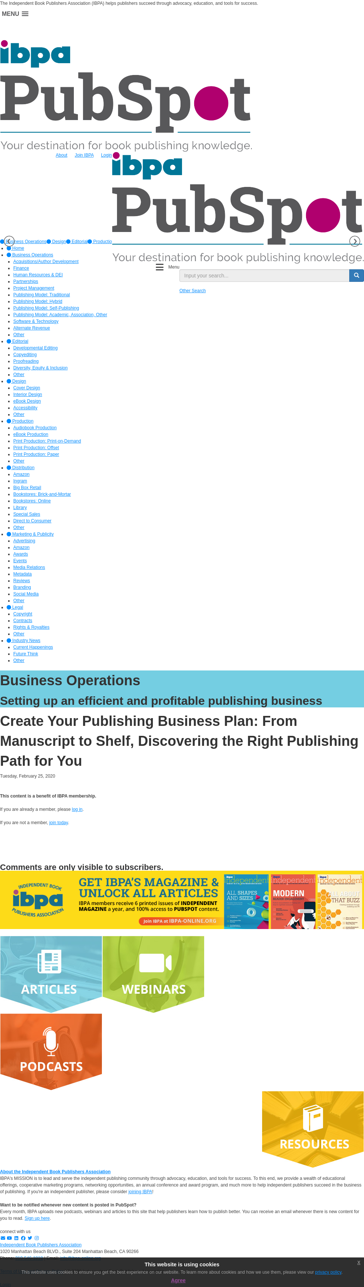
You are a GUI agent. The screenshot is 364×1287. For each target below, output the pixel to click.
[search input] (264, 275)
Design (56, 241)
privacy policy (328, 1272)
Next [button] (354, 241)
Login (106, 155)
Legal (15, 607)
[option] (56, 241)
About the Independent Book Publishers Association (55, 1171)
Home (15, 248)
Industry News (23, 640)
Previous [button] (9, 241)
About (61, 155)
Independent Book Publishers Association (41, 1244)
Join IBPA (84, 155)
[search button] (356, 275)
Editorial (77, 241)
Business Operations (30, 254)
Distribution (20, 467)
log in (77, 809)
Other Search (192, 290)
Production (100, 241)
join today (58, 822)
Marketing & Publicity (30, 534)
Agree (178, 1280)
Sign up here (37, 1218)
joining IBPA (140, 1191)
